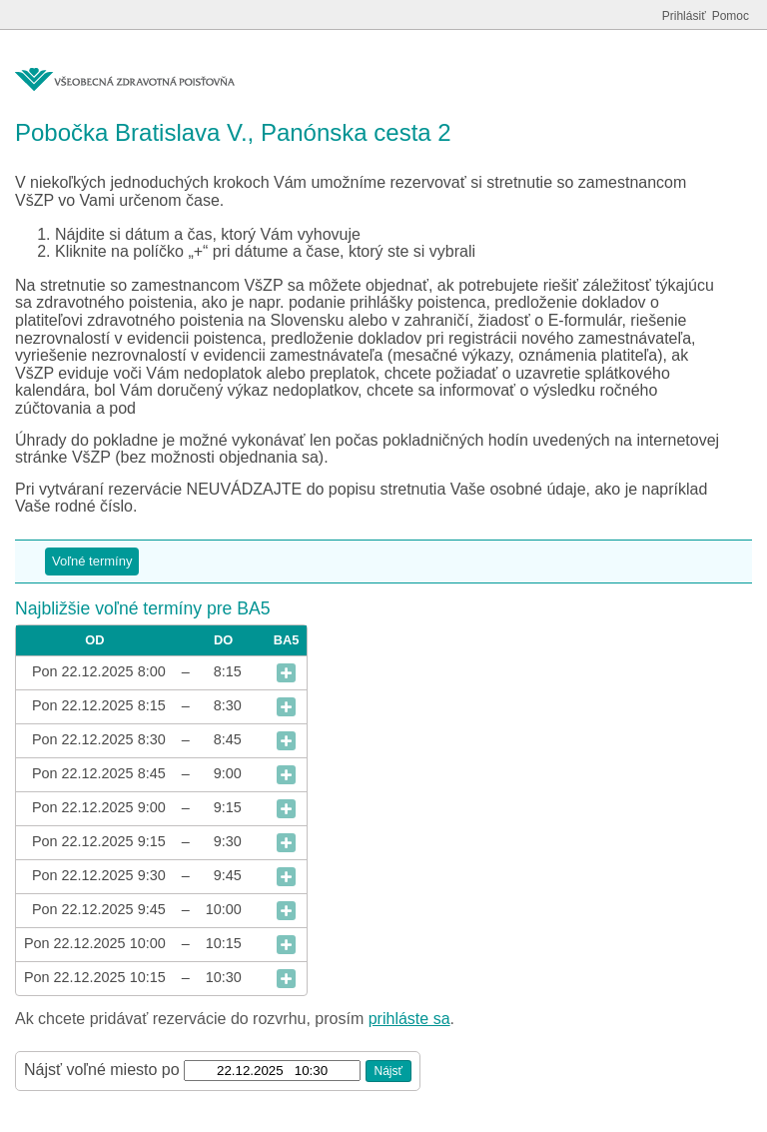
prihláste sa (409, 1018)
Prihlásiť (684, 16)
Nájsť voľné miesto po (102, 1069)
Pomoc (730, 16)
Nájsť (389, 1071)
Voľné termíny (92, 561)
